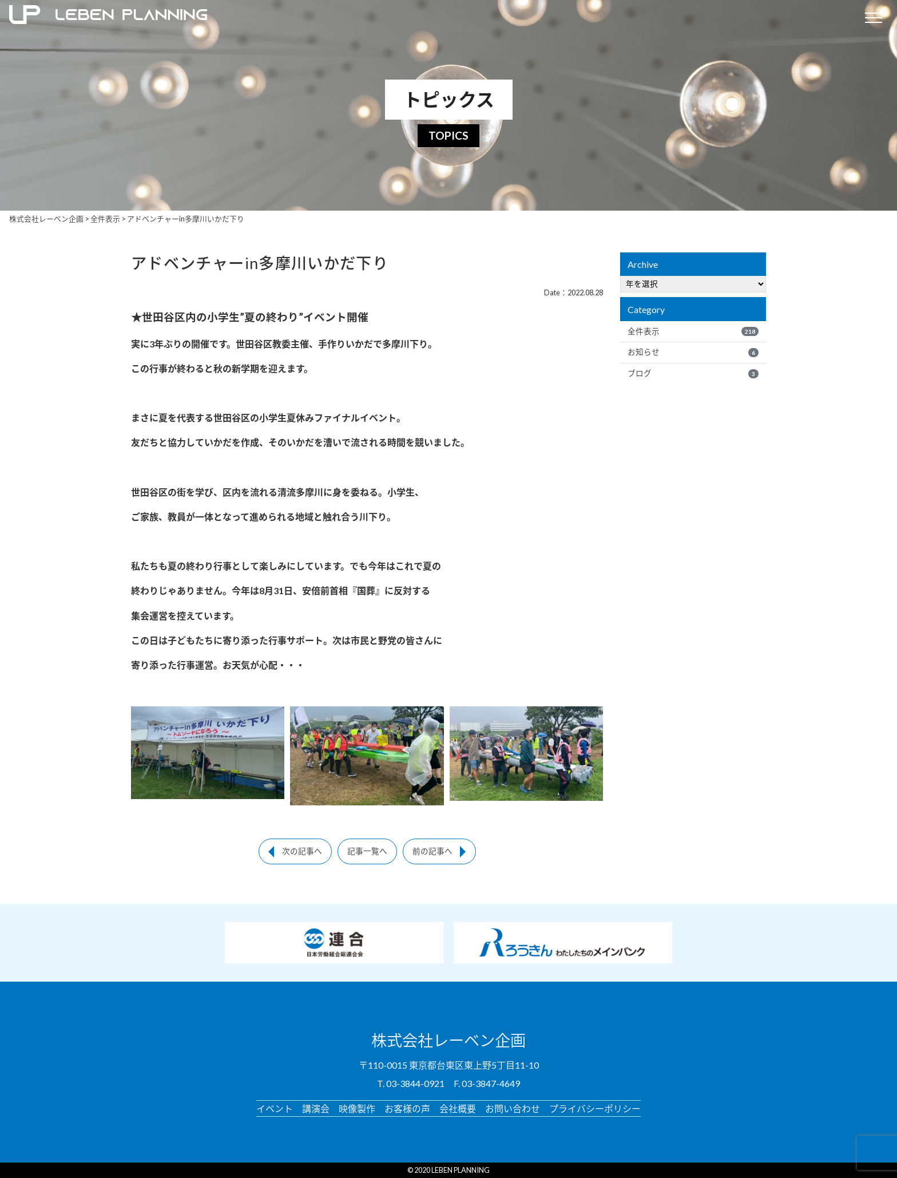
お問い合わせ (512, 1107)
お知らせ (693, 352)
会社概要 (457, 1107)
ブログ (693, 373)
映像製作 (357, 1107)
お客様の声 (407, 1107)
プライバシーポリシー (595, 1107)
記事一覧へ (367, 851)
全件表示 (693, 331)
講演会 (316, 1107)
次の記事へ (302, 851)
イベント (274, 1107)
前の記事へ (432, 851)
